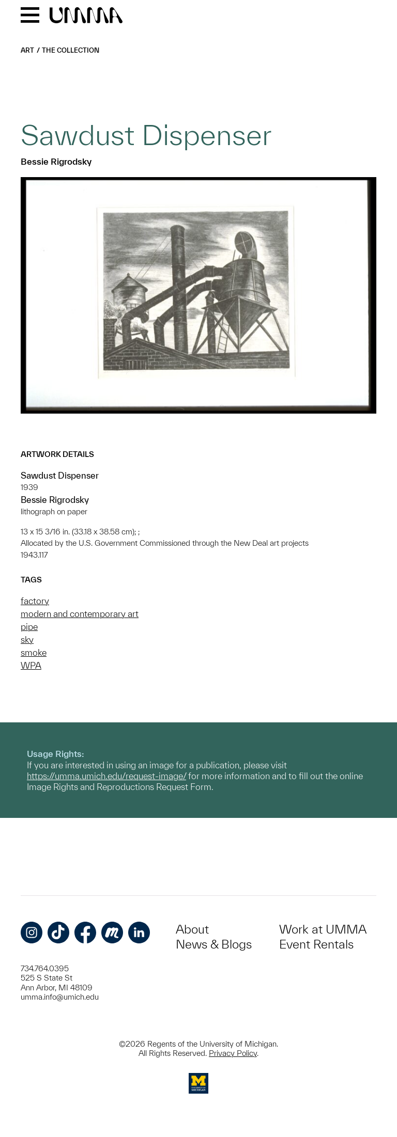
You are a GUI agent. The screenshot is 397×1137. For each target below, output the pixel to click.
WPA (31, 665)
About (192, 929)
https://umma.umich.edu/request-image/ (106, 776)
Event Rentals (316, 944)
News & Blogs (214, 944)
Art (27, 50)
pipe (29, 626)
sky (27, 639)
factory (35, 601)
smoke (34, 652)
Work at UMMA (323, 929)
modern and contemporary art (80, 614)
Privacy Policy (233, 1053)
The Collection (70, 50)
